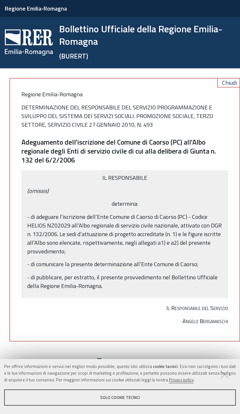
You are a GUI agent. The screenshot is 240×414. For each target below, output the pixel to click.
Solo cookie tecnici (120, 397)
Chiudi (229, 82)
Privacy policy (181, 380)
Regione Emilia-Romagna (36, 8)
